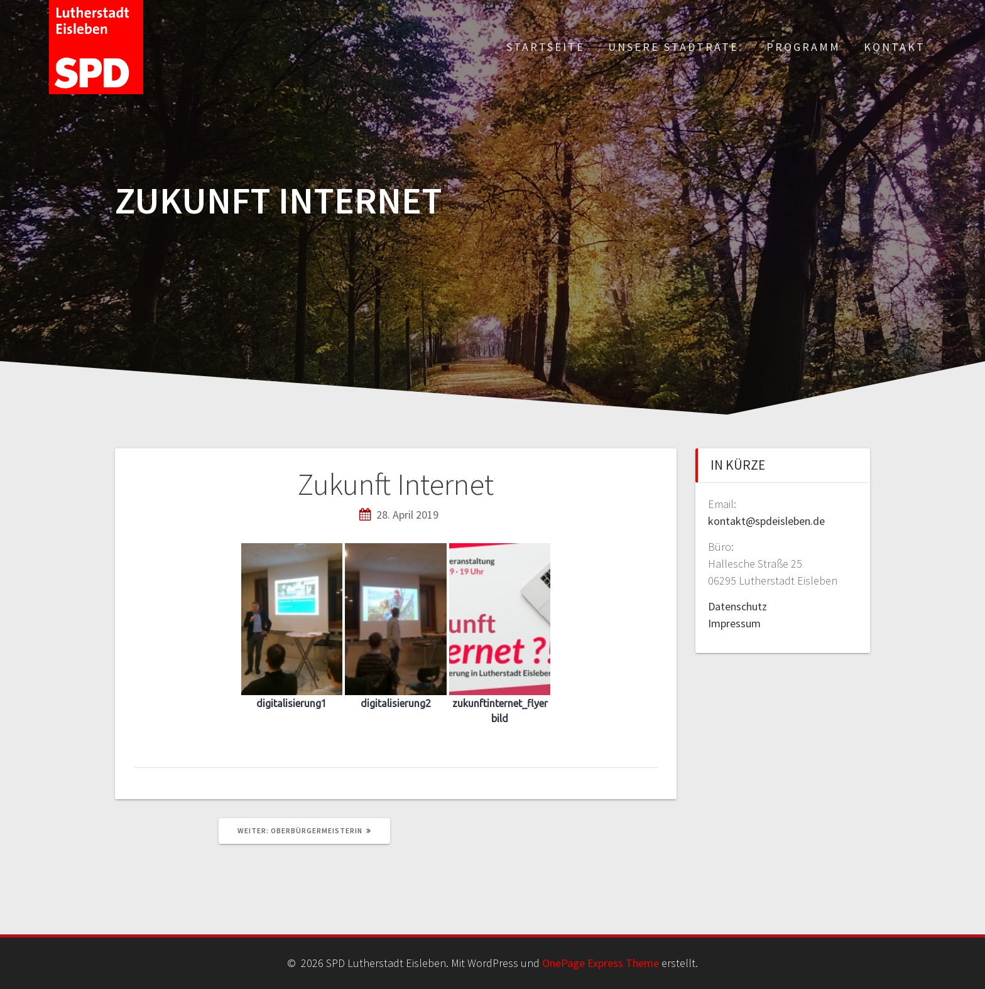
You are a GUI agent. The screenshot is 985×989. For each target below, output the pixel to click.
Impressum (734, 623)
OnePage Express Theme (600, 963)
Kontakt (894, 47)
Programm (803, 47)
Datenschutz (737, 606)
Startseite (545, 47)
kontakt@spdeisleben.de (766, 521)
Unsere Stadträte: (675, 47)
